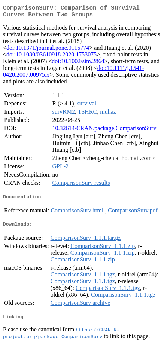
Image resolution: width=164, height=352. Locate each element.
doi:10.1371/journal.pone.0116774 (47, 51)
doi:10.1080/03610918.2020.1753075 (51, 57)
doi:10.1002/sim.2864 (78, 64)
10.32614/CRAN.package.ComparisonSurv (104, 131)
